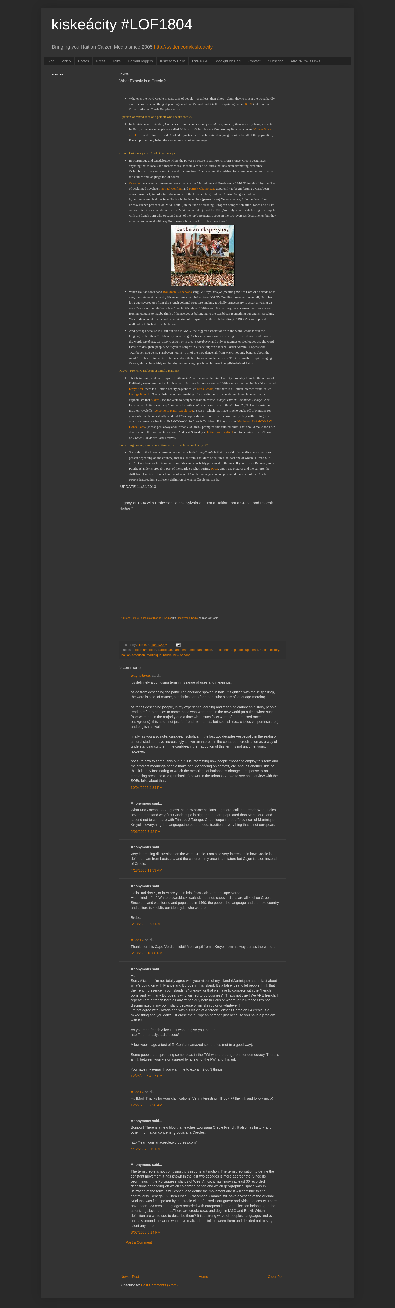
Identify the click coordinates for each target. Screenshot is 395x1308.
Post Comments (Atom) (159, 1285)
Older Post (276, 1277)
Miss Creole (205, 389)
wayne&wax (141, 676)
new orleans (181, 655)
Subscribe (275, 61)
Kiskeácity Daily (172, 61)
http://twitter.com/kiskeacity (183, 47)
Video (66, 61)
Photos (83, 61)
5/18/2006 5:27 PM (145, 924)
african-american (144, 650)
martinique (154, 655)
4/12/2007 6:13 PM (145, 1149)
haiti (255, 650)
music (167, 655)
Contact (254, 61)
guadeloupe (242, 650)
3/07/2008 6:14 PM (145, 1232)
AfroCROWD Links (305, 61)
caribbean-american (188, 650)
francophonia (223, 650)
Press (100, 61)
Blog (50, 61)
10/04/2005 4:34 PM (146, 788)
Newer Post (130, 1277)
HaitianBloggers (140, 61)
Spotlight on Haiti (227, 61)
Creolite (135, 183)
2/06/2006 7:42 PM (145, 832)
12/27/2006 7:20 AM (146, 1105)
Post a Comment (139, 1242)
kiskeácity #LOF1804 (121, 24)
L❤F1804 (199, 61)
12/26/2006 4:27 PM (146, 1076)
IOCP (249, 104)
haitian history (269, 650)
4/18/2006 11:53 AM (146, 870)
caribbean (165, 650)
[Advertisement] (202, 1259)
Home (203, 1277)
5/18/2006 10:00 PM (146, 953)
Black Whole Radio (187, 618)
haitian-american (133, 655)
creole (208, 650)
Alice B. (137, 940)
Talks (117, 61)
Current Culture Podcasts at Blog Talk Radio (146, 618)
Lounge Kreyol (139, 394)
